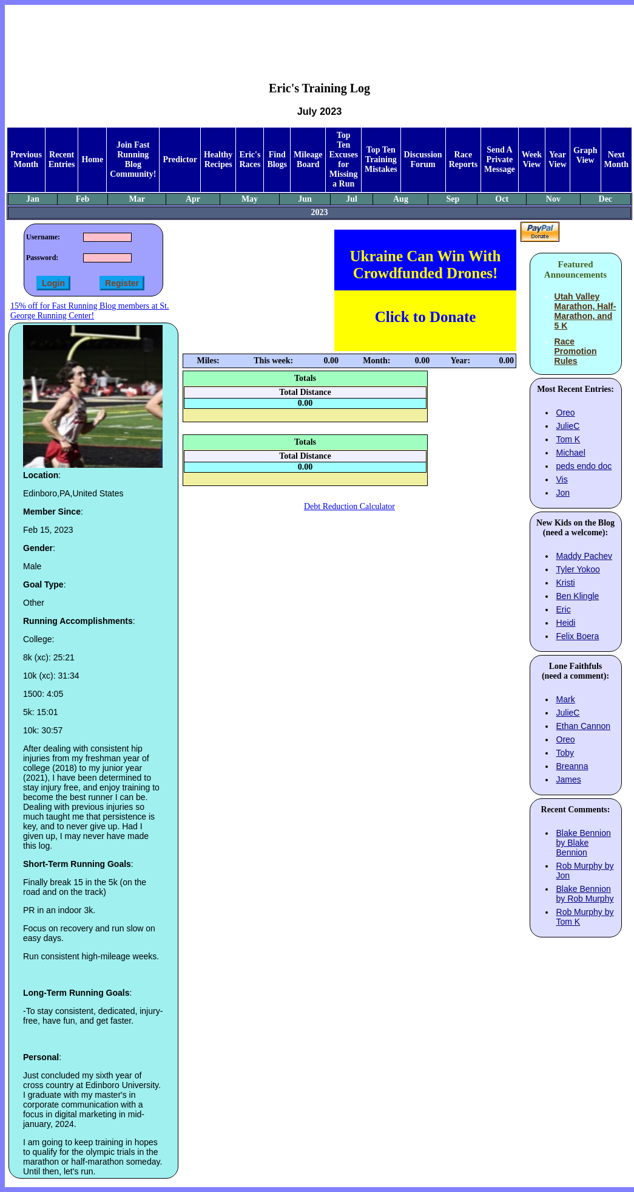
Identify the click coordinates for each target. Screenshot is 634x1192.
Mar (137, 199)
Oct (501, 199)
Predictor (180, 159)
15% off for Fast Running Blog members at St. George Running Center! (89, 310)
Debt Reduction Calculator (349, 506)
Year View (557, 159)
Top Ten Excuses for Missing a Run (343, 159)
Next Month (616, 159)
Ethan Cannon (583, 726)
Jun (305, 199)
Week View (532, 159)
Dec (606, 199)
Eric (563, 609)
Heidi (566, 623)
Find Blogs (277, 159)
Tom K (568, 439)
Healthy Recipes (218, 159)
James (568, 779)
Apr (193, 199)
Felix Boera (577, 636)
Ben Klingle (577, 596)
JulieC (568, 426)
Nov (553, 199)
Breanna (572, 766)
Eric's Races (249, 159)
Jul (351, 199)
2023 (319, 212)
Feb (83, 199)
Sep (453, 199)
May (249, 199)
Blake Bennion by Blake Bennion (583, 842)
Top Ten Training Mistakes (381, 159)
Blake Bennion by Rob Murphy (585, 893)
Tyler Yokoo (578, 569)
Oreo (565, 412)
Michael (570, 452)
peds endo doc (584, 466)
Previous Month (26, 159)
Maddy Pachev (584, 556)
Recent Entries (62, 159)
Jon (563, 493)
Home (92, 159)
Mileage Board (308, 159)
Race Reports (463, 159)
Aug (400, 199)
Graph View (585, 155)
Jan (32, 199)
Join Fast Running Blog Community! (133, 159)
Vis (562, 479)
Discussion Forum (423, 159)
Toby (565, 753)
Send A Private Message (499, 159)
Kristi (565, 582)
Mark (565, 699)
